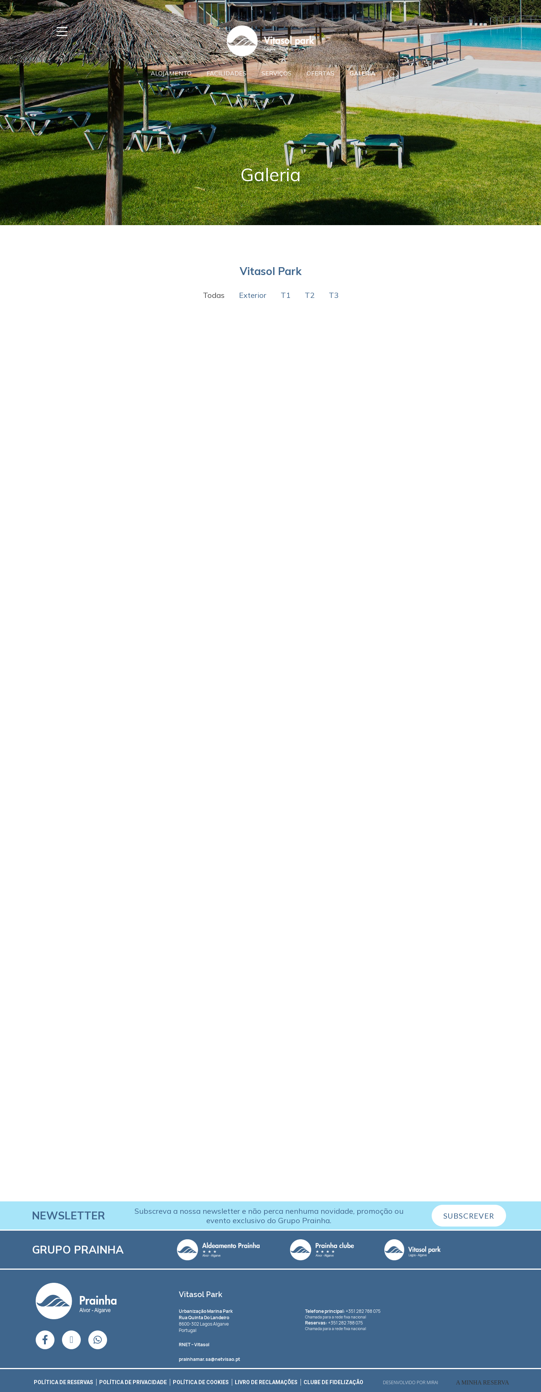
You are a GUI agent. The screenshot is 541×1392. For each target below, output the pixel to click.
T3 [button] (334, 295)
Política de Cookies (201, 1382)
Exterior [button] (252, 295)
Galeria (362, 73)
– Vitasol (194, 1344)
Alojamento (171, 73)
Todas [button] (214, 295)
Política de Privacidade (133, 1382)
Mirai (432, 1382)
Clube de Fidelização (333, 1382)
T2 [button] (309, 295)
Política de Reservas (63, 1382)
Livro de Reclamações (266, 1382)
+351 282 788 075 (343, 1311)
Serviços (276, 73)
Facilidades (226, 73)
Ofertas (320, 73)
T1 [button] (285, 295)
